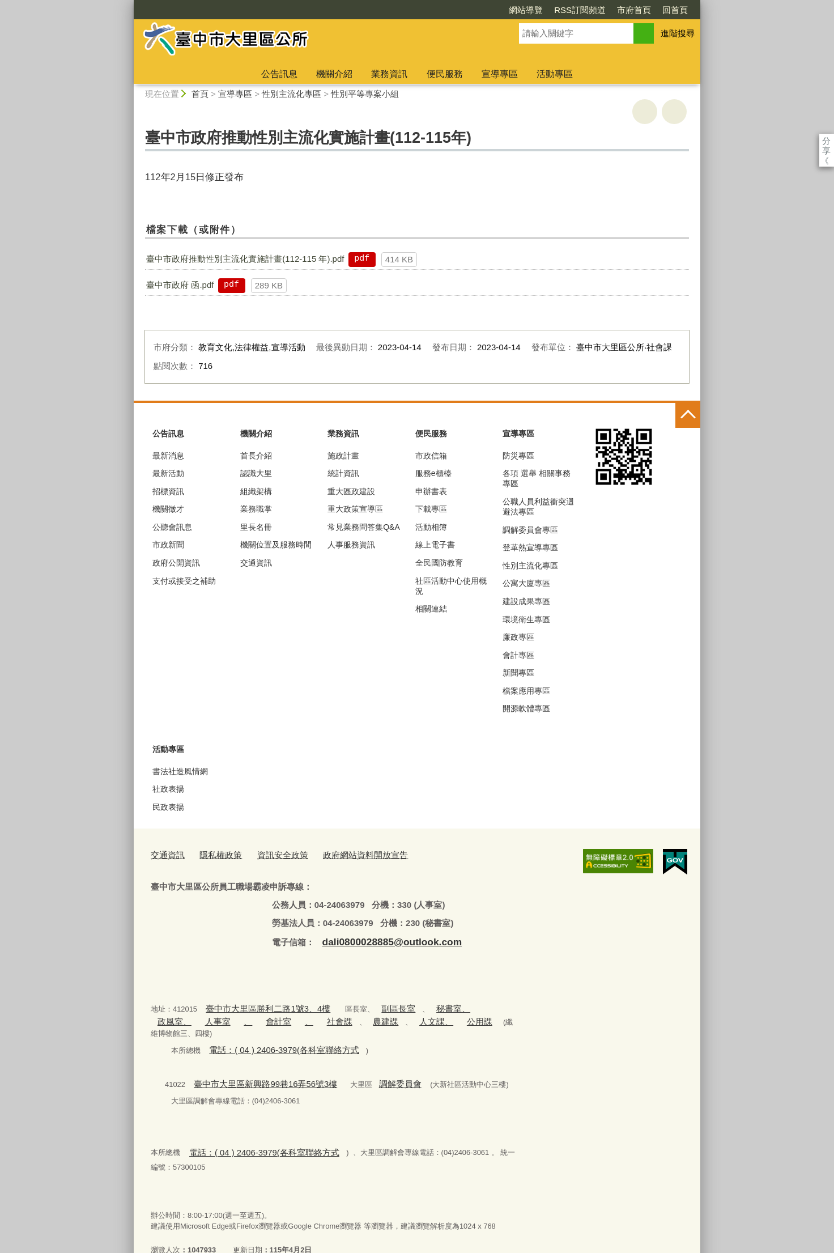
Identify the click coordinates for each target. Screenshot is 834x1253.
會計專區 (518, 655)
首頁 (200, 94)
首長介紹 (256, 455)
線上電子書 (435, 544)
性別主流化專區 (291, 94)
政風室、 (467, 1003)
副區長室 (377, 1003)
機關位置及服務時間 (276, 544)
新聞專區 (518, 672)
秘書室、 (425, 1003)
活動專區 (555, 74)
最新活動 (168, 473)
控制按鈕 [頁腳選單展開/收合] (687, 415)
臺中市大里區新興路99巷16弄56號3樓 (255, 1063)
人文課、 (359, 1014)
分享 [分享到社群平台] (826, 141)
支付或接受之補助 (184, 580)
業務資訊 (389, 74)
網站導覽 (461, 10)
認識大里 (256, 473)
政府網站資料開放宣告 (343, 854)
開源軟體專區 (526, 708)
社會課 (273, 1014)
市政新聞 (168, 544)
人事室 (167, 1014)
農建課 (314, 1014)
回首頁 (610, 10)
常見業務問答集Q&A (363, 527)
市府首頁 (569, 10)
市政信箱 (431, 455)
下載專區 (431, 508)
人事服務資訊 (351, 544)
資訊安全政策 (269, 854)
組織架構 (256, 491)
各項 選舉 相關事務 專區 (537, 478)
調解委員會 (375, 1063)
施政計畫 (343, 455)
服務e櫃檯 (433, 473)
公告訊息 (279, 74)
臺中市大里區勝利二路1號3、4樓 (259, 1003)
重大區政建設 (351, 491)
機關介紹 (334, 74)
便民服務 (445, 74)
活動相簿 (431, 527)
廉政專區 (518, 637)
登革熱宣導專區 (530, 547)
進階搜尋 (678, 33)
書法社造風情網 (180, 771)
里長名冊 (256, 527)
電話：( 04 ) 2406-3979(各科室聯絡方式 (273, 1030)
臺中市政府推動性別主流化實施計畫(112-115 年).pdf (245, 259)
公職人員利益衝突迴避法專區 (538, 506)
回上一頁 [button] (674, 111)
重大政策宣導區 (355, 508)
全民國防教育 (439, 562)
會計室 (220, 1014)
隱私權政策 (213, 854)
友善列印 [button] (644, 111)
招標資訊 (168, 491)
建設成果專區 (526, 601)
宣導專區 (500, 74)
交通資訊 (256, 562)
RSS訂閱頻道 (515, 10)
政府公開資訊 (176, 562)
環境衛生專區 (526, 619)
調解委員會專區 (530, 529)
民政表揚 (168, 807)
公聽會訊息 (172, 527)
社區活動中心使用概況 (451, 586)
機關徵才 (168, 508)
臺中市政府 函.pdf (180, 285)
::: (129, 5)
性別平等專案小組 (365, 94)
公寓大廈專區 (526, 583)
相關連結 (431, 608)
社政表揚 (168, 788)
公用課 (396, 1014)
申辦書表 (431, 491)
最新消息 (168, 455)
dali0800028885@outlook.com (381, 938)
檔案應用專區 (526, 690)
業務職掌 (256, 508)
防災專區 (518, 455)
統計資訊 (343, 473)
